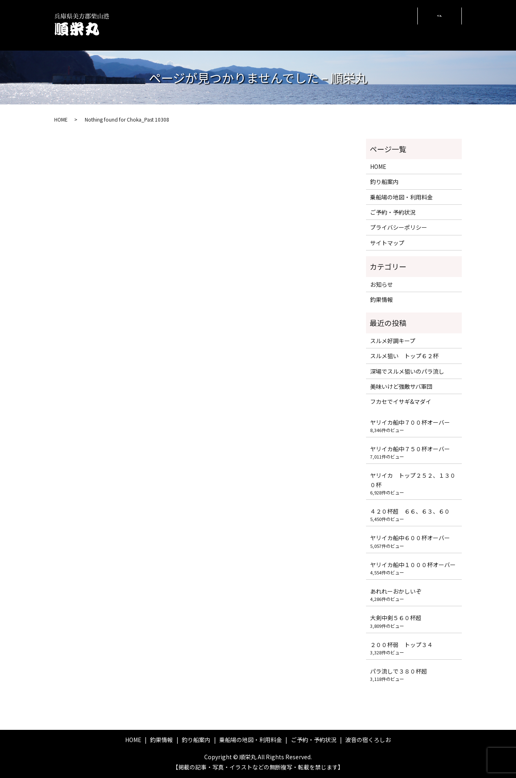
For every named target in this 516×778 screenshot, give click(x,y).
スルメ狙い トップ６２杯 (404, 356)
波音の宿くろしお (391, 25)
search (439, 25)
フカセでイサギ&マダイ (400, 401)
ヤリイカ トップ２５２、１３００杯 (413, 479)
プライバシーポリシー (398, 227)
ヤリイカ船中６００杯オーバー (410, 538)
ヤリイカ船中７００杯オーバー (410, 422)
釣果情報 (215, 25)
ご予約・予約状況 (339, 25)
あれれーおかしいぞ (395, 591)
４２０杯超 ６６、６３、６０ (410, 511)
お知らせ (381, 284)
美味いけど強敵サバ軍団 (404, 386)
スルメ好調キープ (392, 341)
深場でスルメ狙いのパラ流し (407, 371)
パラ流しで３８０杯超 (398, 671)
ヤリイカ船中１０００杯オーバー (413, 565)
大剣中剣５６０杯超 (395, 618)
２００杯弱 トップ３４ (401, 645)
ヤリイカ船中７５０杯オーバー (410, 449)
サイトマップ (387, 243)
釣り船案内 (249, 25)
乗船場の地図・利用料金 (290, 24)
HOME (188, 25)
